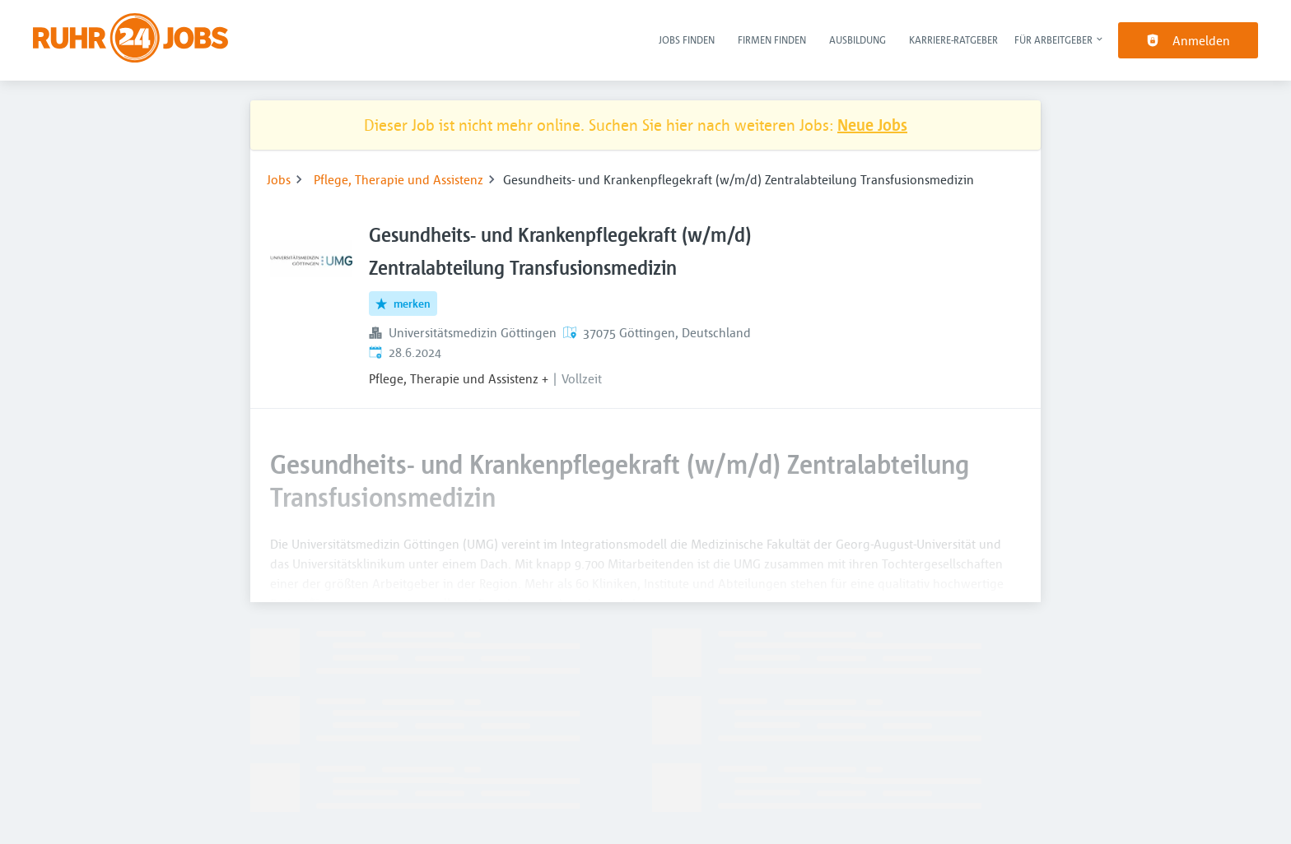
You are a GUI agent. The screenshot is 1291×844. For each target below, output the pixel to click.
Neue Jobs (872, 124)
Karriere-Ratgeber (953, 39)
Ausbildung (857, 39)
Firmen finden (772, 39)
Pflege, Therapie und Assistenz (398, 179)
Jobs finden (687, 39)
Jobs (279, 179)
